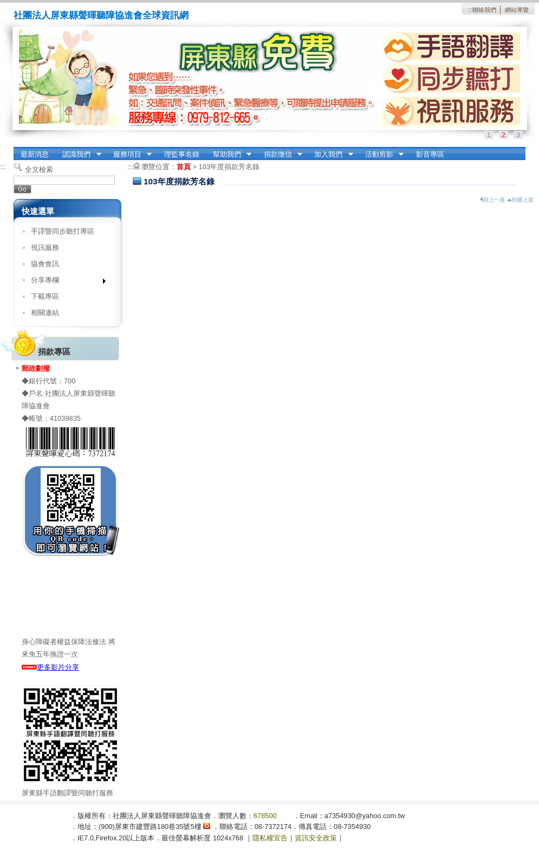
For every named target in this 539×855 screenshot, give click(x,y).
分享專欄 (65, 282)
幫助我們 (228, 154)
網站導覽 (517, 10)
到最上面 (520, 200)
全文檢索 (39, 169)
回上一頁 (492, 200)
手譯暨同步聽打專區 (62, 231)
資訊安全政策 (316, 838)
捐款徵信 (279, 154)
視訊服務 (45, 247)
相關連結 (45, 312)
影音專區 (430, 154)
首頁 (184, 167)
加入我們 (330, 154)
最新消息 (35, 154)
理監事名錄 (181, 154)
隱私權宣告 (270, 838)
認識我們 (78, 154)
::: (469, 10)
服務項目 (129, 154)
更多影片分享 (50, 667)
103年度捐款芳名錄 (229, 167)
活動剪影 (381, 154)
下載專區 (45, 296)
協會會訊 (45, 264)
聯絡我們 (484, 10)
